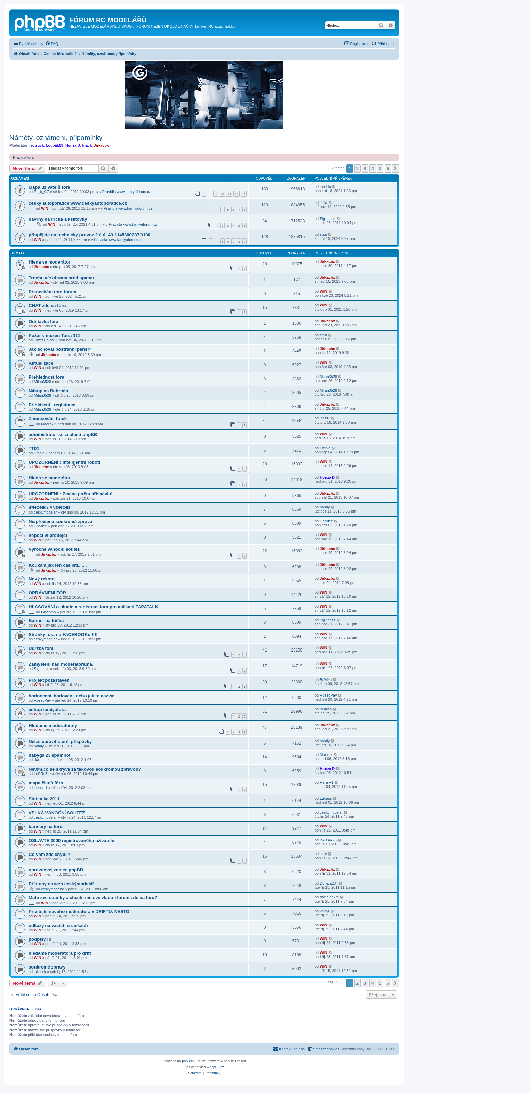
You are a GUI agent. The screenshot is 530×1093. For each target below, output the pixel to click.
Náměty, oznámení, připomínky (55, 137)
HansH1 (40, 787)
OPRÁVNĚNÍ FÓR (47, 592)
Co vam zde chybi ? (49, 854)
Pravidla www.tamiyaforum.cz (126, 192)
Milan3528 (42, 382)
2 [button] (357, 168)
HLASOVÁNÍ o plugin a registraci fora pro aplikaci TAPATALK (93, 606)
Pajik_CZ (41, 192)
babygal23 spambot (49, 755)
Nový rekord (42, 579)
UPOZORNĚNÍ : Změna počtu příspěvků (71, 493)
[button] (395, 168)
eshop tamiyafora (47, 709)
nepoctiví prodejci (48, 535)
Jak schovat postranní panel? (60, 349)
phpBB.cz (217, 1067)
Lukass (326, 798)
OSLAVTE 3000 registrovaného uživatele (71, 840)
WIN (44, 208)
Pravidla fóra (23, 157)
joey (323, 854)
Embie (39, 453)
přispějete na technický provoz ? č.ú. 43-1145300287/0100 (89, 234)
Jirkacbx (101, 145)
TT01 (34, 448)
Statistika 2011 (44, 798)
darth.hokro (43, 760)
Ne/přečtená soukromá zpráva (60, 521)
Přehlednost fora (46, 377)
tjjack (87, 145)
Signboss (327, 219)
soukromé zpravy (47, 967)
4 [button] (372, 168)
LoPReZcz (42, 774)
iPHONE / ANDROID (49, 507)
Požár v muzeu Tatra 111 (54, 335)
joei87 (325, 418)
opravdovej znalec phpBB (56, 869)
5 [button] (380, 168)
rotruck (37, 145)
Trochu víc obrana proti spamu (61, 277)
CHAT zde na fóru (47, 305)
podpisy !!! (40, 939)
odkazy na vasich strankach (58, 925)
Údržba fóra (41, 648)
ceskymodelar (45, 512)
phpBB (187, 1061)
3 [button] (365, 168)
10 (222, 193)
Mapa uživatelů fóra (49, 187)
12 (236, 193)
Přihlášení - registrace (52, 404)
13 (243, 193)
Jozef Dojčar (44, 340)
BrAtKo (326, 680)
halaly (325, 507)
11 (229, 193)
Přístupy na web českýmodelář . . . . (66, 883)
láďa (323, 203)
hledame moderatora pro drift (60, 953)
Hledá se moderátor (49, 262)
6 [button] (388, 168)
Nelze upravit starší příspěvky (60, 741)
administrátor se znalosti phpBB (63, 434)
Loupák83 (54, 145)
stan (323, 234)
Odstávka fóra (43, 321)
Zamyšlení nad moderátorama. (61, 664)
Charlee (40, 526)
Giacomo (48, 612)
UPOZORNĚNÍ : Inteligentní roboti (64, 462)
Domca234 (329, 883)
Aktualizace (41, 363)
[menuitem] (51, 44)
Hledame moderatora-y (53, 725)
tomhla (325, 187)
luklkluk (40, 972)
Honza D (72, 145)
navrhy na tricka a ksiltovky (58, 219)
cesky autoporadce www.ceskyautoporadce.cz (78, 203)
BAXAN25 (328, 840)
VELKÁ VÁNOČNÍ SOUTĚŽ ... (59, 812)
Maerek (47, 424)
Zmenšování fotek (48, 418)
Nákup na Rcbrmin (48, 390)
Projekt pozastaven (49, 680)
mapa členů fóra (46, 782)
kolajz (324, 911)
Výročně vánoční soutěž (54, 549)
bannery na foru (46, 826)
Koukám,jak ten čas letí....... (58, 565)
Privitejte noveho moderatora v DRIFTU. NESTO (79, 911)
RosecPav (42, 700)
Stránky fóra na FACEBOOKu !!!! (63, 634)
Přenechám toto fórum (52, 291)
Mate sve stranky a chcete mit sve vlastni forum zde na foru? (93, 897)
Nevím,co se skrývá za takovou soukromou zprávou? (85, 769)
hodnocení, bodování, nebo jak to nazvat (72, 695)
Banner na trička (46, 620)
